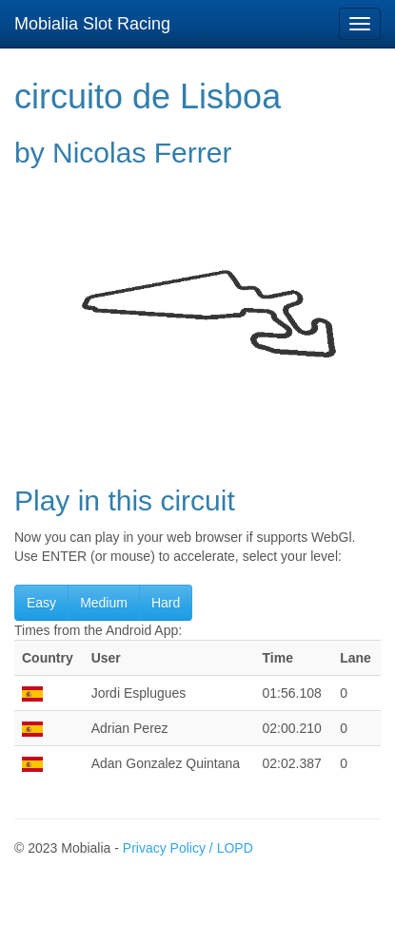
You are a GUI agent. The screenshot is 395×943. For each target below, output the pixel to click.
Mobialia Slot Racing (92, 23)
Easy (41, 602)
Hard (165, 602)
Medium (104, 602)
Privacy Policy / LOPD (188, 848)
